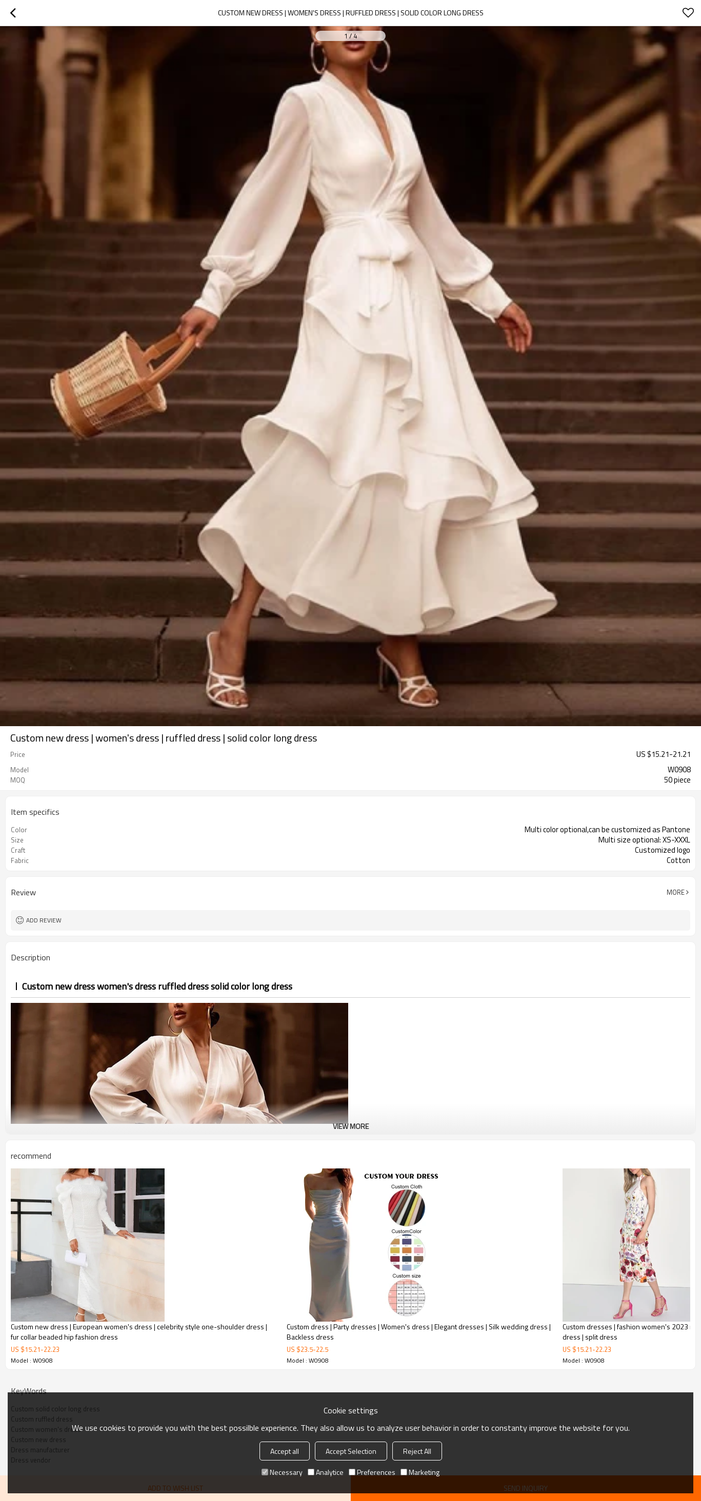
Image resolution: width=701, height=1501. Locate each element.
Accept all (284, 1451)
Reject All (417, 1451)
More (676, 892)
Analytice (326, 1472)
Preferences (372, 1472)
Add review (44, 920)
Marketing (419, 1472)
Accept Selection (351, 1451)
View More (351, 1126)
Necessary (282, 1472)
